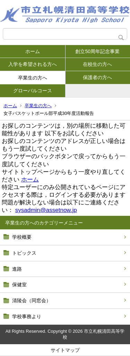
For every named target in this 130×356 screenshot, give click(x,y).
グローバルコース (32, 90)
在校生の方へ (97, 64)
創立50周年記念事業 (97, 51)
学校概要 (22, 237)
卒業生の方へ (32, 77)
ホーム (32, 51)
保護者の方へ (97, 77)
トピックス (24, 253)
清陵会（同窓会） (31, 300)
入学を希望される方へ (32, 64)
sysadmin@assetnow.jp (46, 210)
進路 (17, 269)
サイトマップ (65, 350)
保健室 (19, 284)
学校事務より (26, 316)
